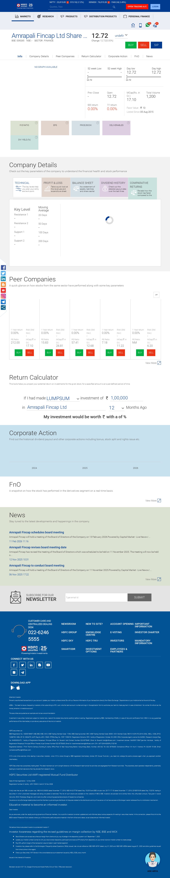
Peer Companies (65, 56)
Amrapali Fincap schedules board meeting (36, 532)
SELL (29, 352)
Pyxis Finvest (115, 307)
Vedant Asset (85, 307)
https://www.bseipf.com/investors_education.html (25, 821)
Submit (139, 597)
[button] (121, 36)
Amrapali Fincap (24, 307)
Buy (131, 45)
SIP (156, 45)
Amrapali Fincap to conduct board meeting (36, 565)
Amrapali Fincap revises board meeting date (38, 547)
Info (20, 56)
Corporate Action (117, 56)
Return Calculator (91, 56)
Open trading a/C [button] (137, 6)
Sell (143, 45)
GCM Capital (146, 307)
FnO (136, 56)
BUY (18, 352)
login (155, 6)
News (149, 56)
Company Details (39, 56)
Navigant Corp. (54, 307)
